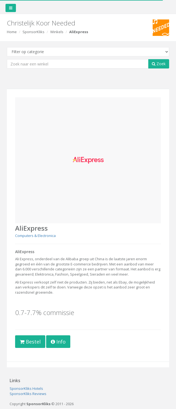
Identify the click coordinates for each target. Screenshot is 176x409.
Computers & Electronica (35, 235)
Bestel (30, 341)
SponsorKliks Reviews (28, 393)
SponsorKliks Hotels (26, 388)
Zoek (159, 63)
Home (12, 31)
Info (58, 341)
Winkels (56, 31)
